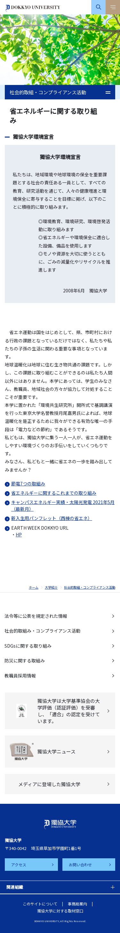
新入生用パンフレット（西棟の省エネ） (51, 518)
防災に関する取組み (24, 660)
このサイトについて (40, 903)
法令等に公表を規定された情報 (35, 616)
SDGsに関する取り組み (28, 646)
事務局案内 (77, 903)
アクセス (18, 864)
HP (19, 534)
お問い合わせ (80, 864)
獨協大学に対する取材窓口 (60, 910)
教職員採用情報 (20, 675)
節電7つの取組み (28, 483)
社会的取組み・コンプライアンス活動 (42, 630)
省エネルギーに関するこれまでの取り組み (53, 493)
